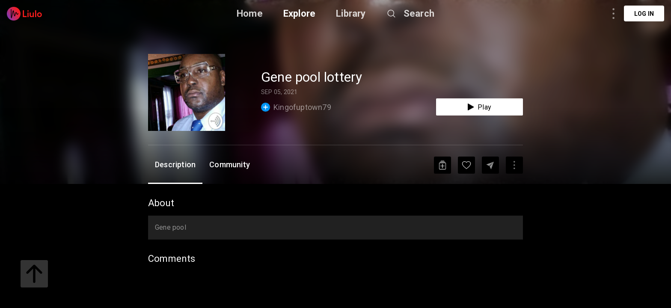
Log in (644, 13)
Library (350, 13)
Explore (299, 13)
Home (250, 13)
